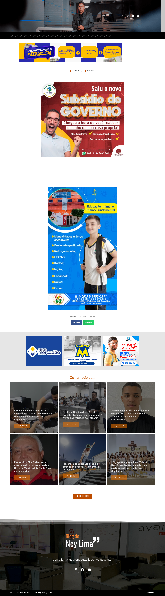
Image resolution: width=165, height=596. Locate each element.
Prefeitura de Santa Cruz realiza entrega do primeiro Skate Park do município (82, 466)
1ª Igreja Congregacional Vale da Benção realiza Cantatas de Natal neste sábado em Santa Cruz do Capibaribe (129, 467)
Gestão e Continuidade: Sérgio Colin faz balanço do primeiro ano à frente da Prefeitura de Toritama (82, 415)
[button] (76, 322)
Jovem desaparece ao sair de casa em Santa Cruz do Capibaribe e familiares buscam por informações (130, 415)
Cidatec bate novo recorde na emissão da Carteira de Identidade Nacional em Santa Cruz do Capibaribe (33, 415)
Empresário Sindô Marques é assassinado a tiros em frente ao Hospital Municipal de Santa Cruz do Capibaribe (32, 467)
